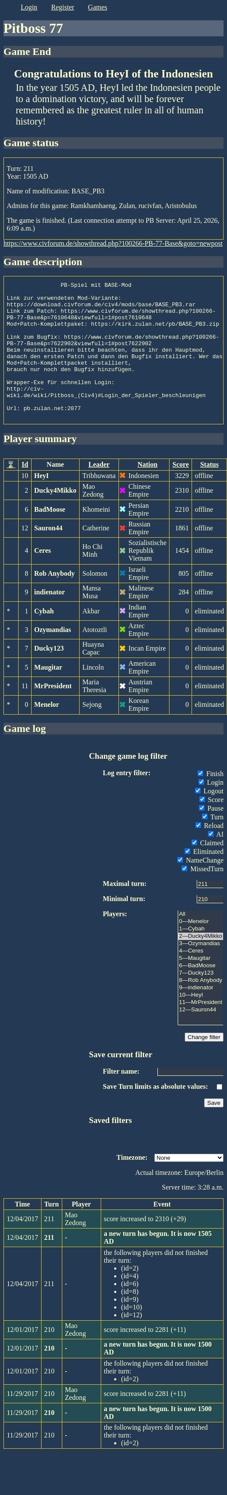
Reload (209, 853)
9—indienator (200, 1015)
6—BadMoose (200, 993)
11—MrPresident (200, 1029)
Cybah (44, 638)
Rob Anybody (54, 600)
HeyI (41, 503)
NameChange (200, 887)
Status (209, 491)
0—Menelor (200, 949)
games (97, 7)
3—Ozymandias (200, 971)
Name (55, 491)
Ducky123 (49, 675)
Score (181, 491)
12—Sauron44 (200, 1037)
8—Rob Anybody (200, 1007)
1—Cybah (200, 956)
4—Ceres (200, 978)
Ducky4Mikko (55, 517)
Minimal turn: (124, 926)
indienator (49, 619)
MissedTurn (203, 896)
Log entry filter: (126, 800)
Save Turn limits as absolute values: (155, 1113)
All (200, 941)
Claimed (208, 870)
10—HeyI (200, 1022)
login (29, 7)
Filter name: (121, 1098)
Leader (98, 491)
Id (25, 491)
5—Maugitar (200, 985)
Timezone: (131, 1184)
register (62, 7)
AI (216, 861)
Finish (211, 801)
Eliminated (204, 878)
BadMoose (49, 536)
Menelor (46, 731)
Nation (147, 491)
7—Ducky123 (200, 1000)
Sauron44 (48, 555)
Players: (115, 941)
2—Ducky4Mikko (200, 963)
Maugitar (48, 694)
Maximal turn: (125, 910)
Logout (209, 818)
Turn (213, 844)
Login (211, 809)
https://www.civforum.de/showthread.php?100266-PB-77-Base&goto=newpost (113, 243)
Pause (211, 835)
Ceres (42, 577)
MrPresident (53, 713)
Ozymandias (52, 657)
